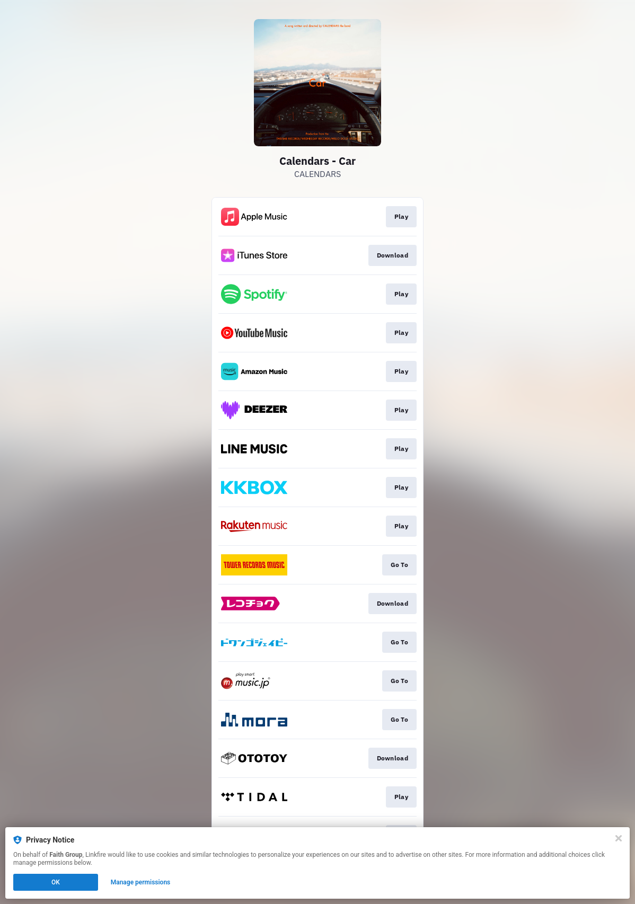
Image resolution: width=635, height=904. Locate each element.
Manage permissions (141, 882)
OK (55, 882)
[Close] (618, 838)
